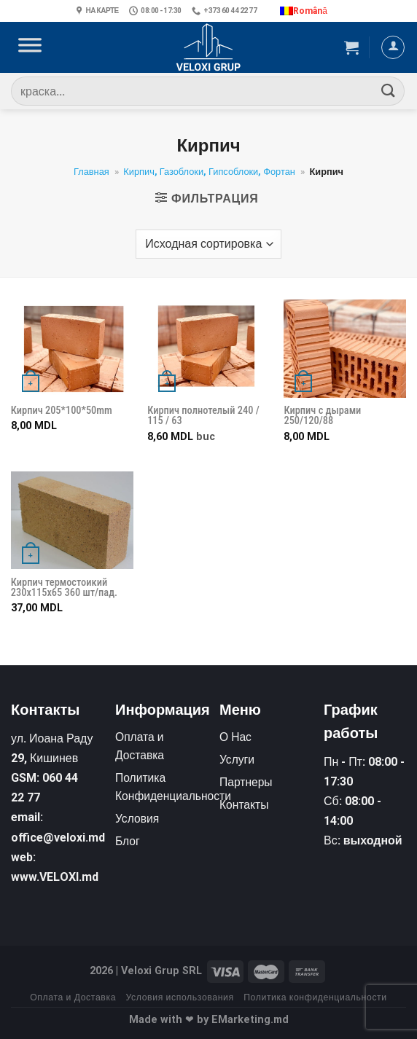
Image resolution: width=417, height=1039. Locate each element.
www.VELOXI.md (54, 877)
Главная (91, 171)
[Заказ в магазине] (208, 244)
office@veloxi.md (58, 837)
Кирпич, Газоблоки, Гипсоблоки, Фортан (209, 171)
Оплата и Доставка (73, 997)
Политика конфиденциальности (315, 997)
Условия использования (180, 997)
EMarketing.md (250, 1019)
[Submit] (388, 91)
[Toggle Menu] (30, 47)
